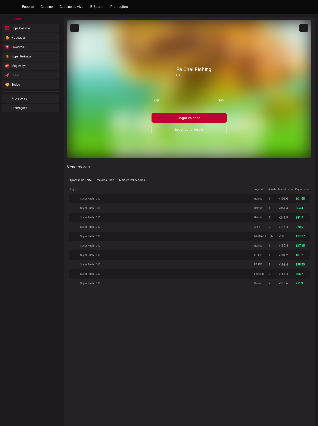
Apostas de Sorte (81, 179)
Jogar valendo (189, 118)
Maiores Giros (105, 179)
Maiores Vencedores (132, 179)
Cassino (47, 7)
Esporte (28, 7)
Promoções (119, 7)
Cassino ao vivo (71, 7)
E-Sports (96, 7)
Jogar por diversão (189, 130)
